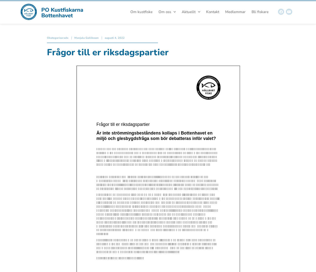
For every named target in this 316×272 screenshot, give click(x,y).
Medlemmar (235, 11)
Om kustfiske (141, 11)
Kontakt (212, 11)
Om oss (167, 12)
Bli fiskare (260, 11)
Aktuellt (191, 12)
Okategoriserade (57, 38)
